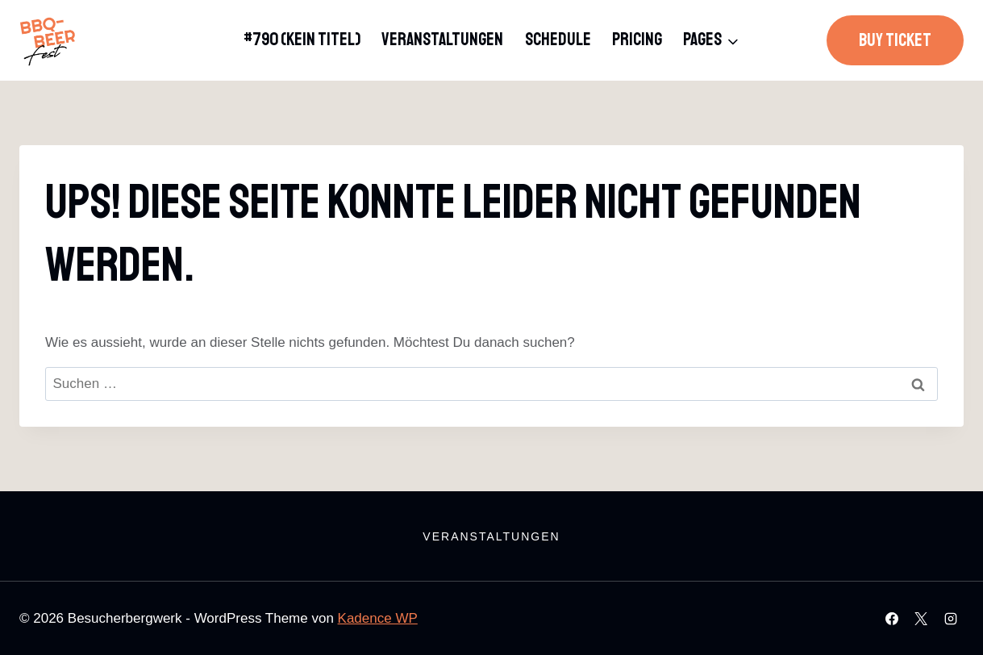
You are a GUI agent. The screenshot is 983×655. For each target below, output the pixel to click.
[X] (921, 619)
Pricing (637, 39)
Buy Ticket (895, 40)
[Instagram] (951, 619)
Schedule (558, 39)
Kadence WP (378, 618)
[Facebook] (892, 619)
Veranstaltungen (442, 39)
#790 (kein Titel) (302, 39)
